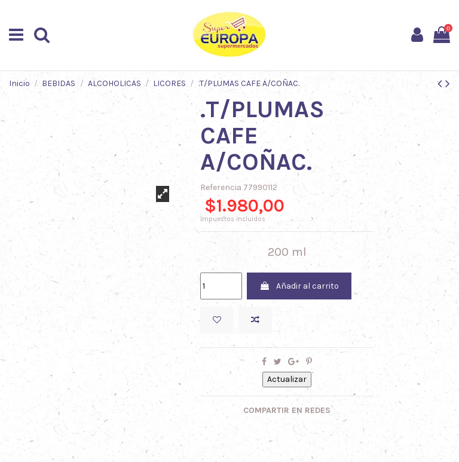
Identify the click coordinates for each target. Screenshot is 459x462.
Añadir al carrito (299, 286)
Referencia (220, 187)
